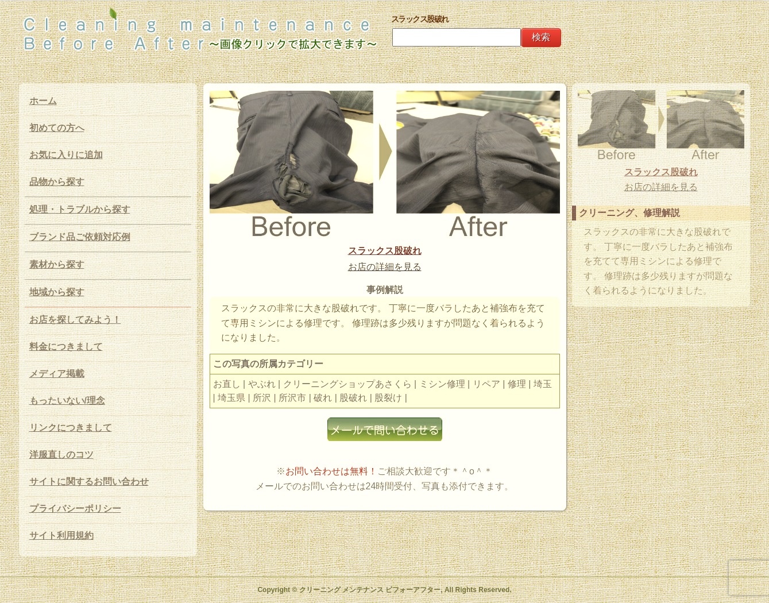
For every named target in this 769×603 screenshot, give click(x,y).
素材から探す (56, 264)
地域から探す (56, 292)
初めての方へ (56, 128)
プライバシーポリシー (75, 508)
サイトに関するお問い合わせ (89, 481)
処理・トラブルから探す (79, 209)
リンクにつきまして (70, 427)
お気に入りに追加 (66, 155)
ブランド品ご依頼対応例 (79, 237)
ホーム (43, 101)
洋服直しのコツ (61, 454)
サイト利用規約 (61, 535)
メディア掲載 (56, 373)
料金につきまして (66, 346)
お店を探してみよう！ (75, 319)
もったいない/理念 (67, 400)
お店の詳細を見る (385, 267)
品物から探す (56, 182)
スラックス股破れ (385, 251)
